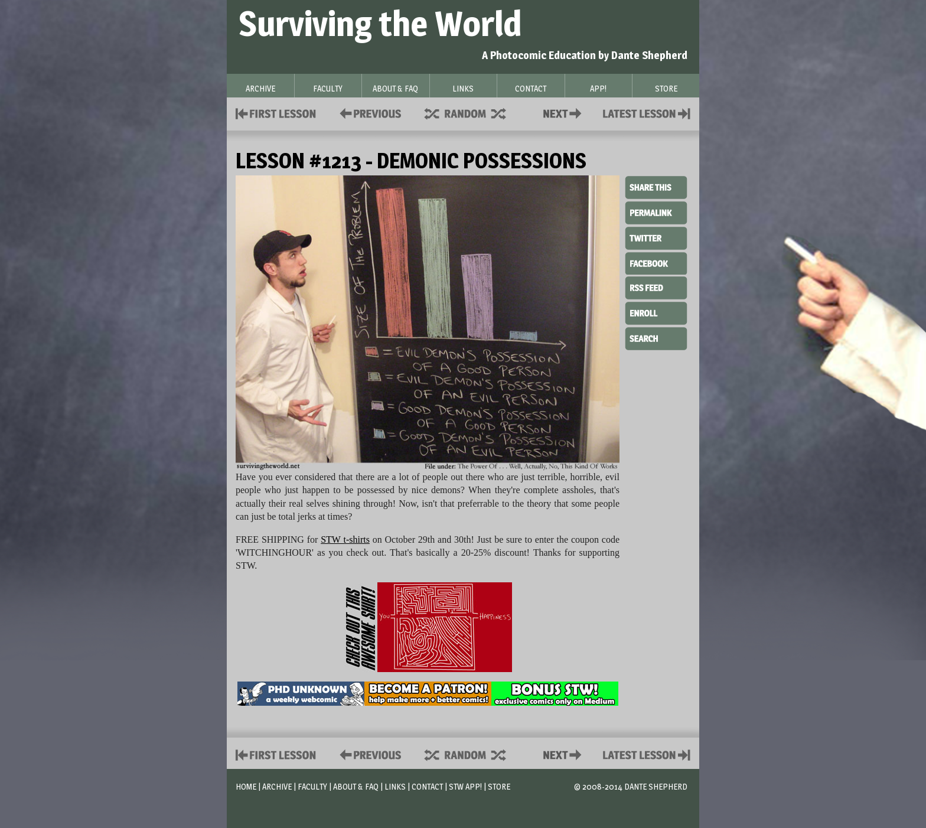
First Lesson (276, 112)
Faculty (312, 786)
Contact (564, 112)
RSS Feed (656, 287)
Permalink (656, 212)
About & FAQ (356, 786)
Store (499, 786)
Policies (368, 112)
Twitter (656, 237)
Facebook (656, 262)
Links (395, 786)
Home (246, 786)
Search (656, 337)
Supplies (473, 112)
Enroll (656, 311)
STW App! (465, 786)
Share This (656, 187)
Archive (277, 786)
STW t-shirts (345, 539)
